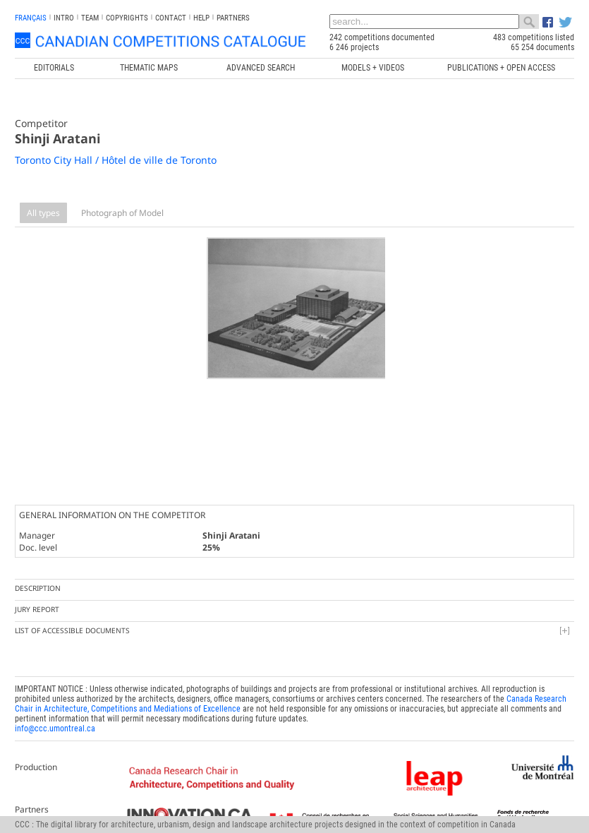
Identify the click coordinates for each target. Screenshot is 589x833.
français (31, 18)
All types (43, 213)
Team (90, 18)
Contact (170, 18)
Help (201, 18)
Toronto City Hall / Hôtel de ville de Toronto (116, 160)
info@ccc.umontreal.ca (55, 724)
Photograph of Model (122, 213)
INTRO (64, 18)
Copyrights (127, 18)
